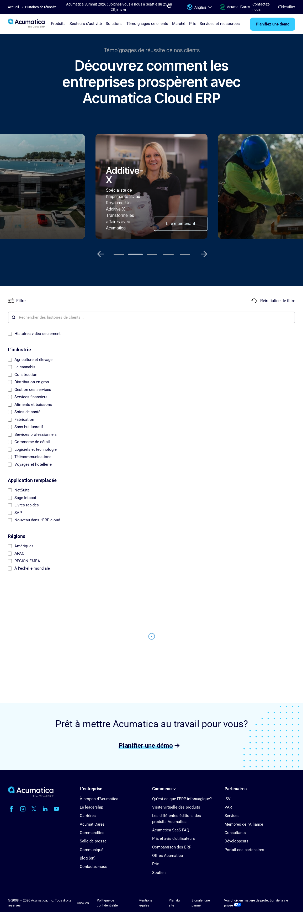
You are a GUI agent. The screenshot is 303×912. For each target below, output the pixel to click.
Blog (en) (87, 858)
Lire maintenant (180, 223)
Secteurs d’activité (86, 23)
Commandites (92, 832)
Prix (192, 23)
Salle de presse (93, 841)
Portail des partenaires (244, 849)
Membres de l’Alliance (244, 824)
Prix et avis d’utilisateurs (173, 838)
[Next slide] (204, 254)
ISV (228, 798)
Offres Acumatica (167, 855)
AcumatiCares (232, 6)
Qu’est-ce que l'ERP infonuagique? (182, 798)
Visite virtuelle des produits (176, 807)
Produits (58, 23)
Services (232, 815)
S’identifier (286, 7)
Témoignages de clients (147, 23)
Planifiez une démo (272, 24)
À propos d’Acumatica (99, 798)
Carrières (88, 815)
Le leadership (91, 807)
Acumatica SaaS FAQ (170, 830)
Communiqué (91, 849)
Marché (178, 23)
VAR (228, 807)
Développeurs (236, 841)
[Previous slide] (100, 254)
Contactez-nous (93, 866)
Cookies (83, 903)
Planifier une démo (146, 745)
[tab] (119, 254)
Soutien (159, 872)
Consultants (235, 832)
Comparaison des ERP (171, 847)
